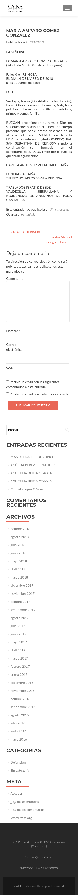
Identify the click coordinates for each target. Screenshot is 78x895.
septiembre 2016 (22, 707)
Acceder (16, 793)
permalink (28, 214)
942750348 (29, 868)
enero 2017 (18, 674)
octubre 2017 (20, 601)
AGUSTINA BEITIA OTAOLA (31, 473)
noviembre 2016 (22, 691)
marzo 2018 (19, 577)
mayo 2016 (18, 739)
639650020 (49, 868)
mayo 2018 (18, 561)
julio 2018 (17, 545)
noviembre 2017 (22, 593)
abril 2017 (17, 650)
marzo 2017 (19, 658)
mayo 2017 (18, 642)
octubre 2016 (20, 699)
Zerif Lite (19, 886)
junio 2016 (18, 731)
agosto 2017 (19, 618)
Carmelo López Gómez (26, 489)
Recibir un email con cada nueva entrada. (39, 394)
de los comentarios (27, 810)
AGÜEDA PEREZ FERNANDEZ (32, 465)
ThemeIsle (58, 886)
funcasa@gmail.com (39, 857)
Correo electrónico (14, 349)
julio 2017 (17, 626)
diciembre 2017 (21, 585)
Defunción (18, 762)
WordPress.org (21, 818)
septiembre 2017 (22, 610)
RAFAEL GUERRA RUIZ (25, 232)
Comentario (14, 278)
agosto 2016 (19, 715)
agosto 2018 (19, 537)
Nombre (13, 331)
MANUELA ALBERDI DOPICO (32, 457)
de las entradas (24, 801)
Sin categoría (59, 209)
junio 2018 (18, 553)
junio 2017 (18, 634)
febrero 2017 (20, 666)
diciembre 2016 (21, 682)
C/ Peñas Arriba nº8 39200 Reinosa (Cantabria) (39, 844)
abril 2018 (17, 569)
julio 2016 (17, 723)
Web (9, 368)
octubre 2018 (20, 529)
